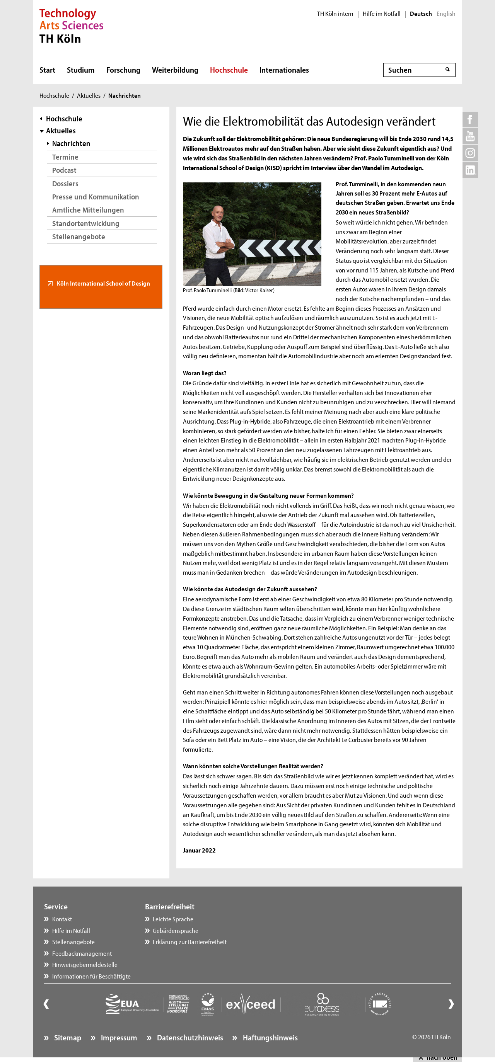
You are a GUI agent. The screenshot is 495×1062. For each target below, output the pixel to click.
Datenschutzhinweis (189, 1037)
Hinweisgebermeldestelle (85, 964)
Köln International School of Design (103, 283)
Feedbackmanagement (82, 953)
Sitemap (67, 1037)
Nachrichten (71, 143)
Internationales (284, 70)
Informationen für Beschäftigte (91, 976)
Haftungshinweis (269, 1037)
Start (47, 70)
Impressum (118, 1037)
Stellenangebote (78, 236)
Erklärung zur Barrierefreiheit (190, 941)
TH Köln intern (335, 13)
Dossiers (65, 183)
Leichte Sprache (173, 918)
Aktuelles (89, 95)
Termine (65, 157)
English (446, 13)
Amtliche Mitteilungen (88, 209)
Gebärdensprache (175, 930)
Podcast (64, 170)
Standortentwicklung (85, 223)
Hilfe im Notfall (382, 13)
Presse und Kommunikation (95, 196)
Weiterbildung (175, 70)
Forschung (123, 70)
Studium (81, 70)
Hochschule (229, 70)
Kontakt (62, 918)
